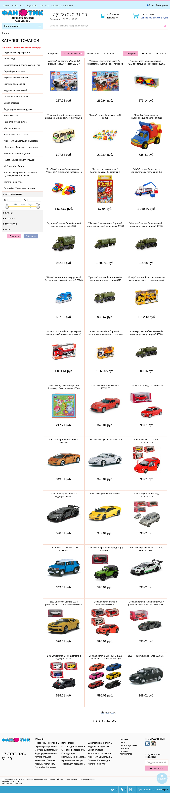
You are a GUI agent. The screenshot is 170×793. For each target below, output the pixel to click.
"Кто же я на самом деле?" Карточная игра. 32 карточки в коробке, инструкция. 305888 (105, 172)
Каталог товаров (22, 26)
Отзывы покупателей (62, 5)
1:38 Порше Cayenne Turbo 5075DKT (146, 656)
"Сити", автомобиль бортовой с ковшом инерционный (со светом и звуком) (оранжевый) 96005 (105, 334)
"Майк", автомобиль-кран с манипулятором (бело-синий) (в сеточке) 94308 (146, 172)
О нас (15, 5)
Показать (14, 236)
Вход (151, 5)
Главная (6, 5)
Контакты (44, 5)
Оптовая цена (12, 194)
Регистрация (162, 5)
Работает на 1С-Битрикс (12, 783)
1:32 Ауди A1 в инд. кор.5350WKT (146, 385)
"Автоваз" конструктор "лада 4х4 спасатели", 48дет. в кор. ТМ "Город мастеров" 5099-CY (105, 64)
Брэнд (8, 213)
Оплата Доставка (28, 5)
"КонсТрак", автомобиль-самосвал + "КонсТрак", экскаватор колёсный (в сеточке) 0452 (64, 172)
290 (108, 720)
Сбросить (31, 236)
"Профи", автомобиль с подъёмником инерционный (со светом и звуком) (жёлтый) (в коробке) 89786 (146, 280)
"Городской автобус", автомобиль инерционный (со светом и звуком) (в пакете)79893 (63, 118)
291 (114, 720)
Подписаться (156, 768)
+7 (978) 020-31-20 (68, 15)
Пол (6, 229)
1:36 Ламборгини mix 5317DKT (105, 493)
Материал (10, 224)
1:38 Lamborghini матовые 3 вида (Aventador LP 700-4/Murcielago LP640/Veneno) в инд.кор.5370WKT (105, 659)
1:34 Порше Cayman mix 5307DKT (105, 439)
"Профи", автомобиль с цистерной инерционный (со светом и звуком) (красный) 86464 (63, 334)
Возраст (9, 218)
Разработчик (10, 781)
